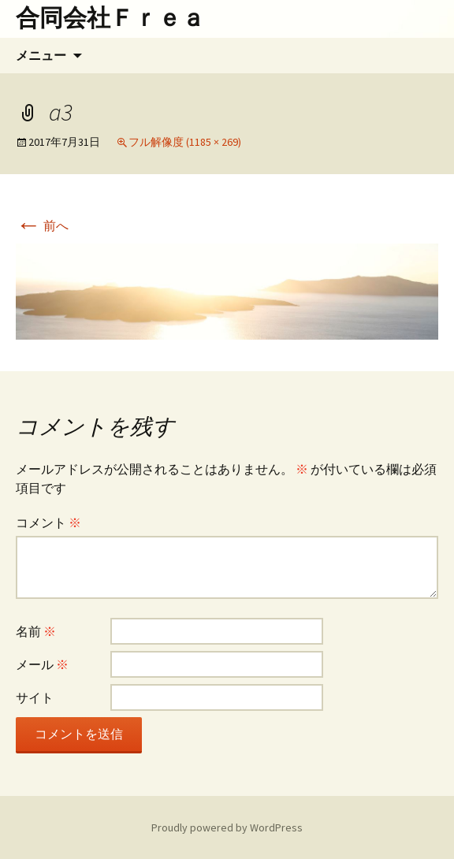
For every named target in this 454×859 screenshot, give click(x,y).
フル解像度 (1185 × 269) (184, 142)
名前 (36, 631)
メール (42, 664)
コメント (48, 522)
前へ (42, 225)
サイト (35, 697)
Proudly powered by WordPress (227, 827)
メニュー (41, 55)
